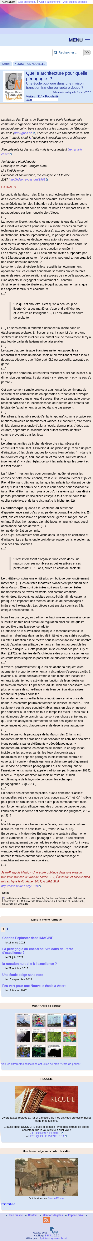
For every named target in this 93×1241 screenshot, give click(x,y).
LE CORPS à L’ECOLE (46, 1133)
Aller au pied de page (75, 1)
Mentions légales (52, 1215)
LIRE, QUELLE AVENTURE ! (46, 1136)
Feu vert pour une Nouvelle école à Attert (34, 986)
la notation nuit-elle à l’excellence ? (29, 964)
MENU (76, 39)
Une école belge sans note (22, 975)
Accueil (6, 63)
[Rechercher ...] (68, 52)
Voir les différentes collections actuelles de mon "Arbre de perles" (40, 1063)
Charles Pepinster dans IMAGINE (27, 938)
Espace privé (74, 1215)
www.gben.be (23, 133)
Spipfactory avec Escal (53, 1238)
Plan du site (15, 1215)
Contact (31, 1215)
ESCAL (49, 1235)
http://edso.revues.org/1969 (27, 179)
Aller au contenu (27, 1)
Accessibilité (8, 2)
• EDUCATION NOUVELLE (30, 63)
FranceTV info (56, 1198)
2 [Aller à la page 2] (7, 929)
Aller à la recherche (49, 1)
